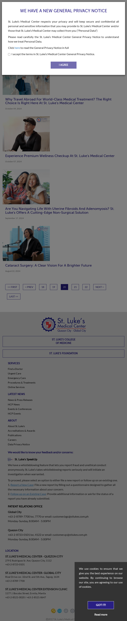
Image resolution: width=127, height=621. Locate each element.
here (17, 47)
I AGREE (63, 65)
